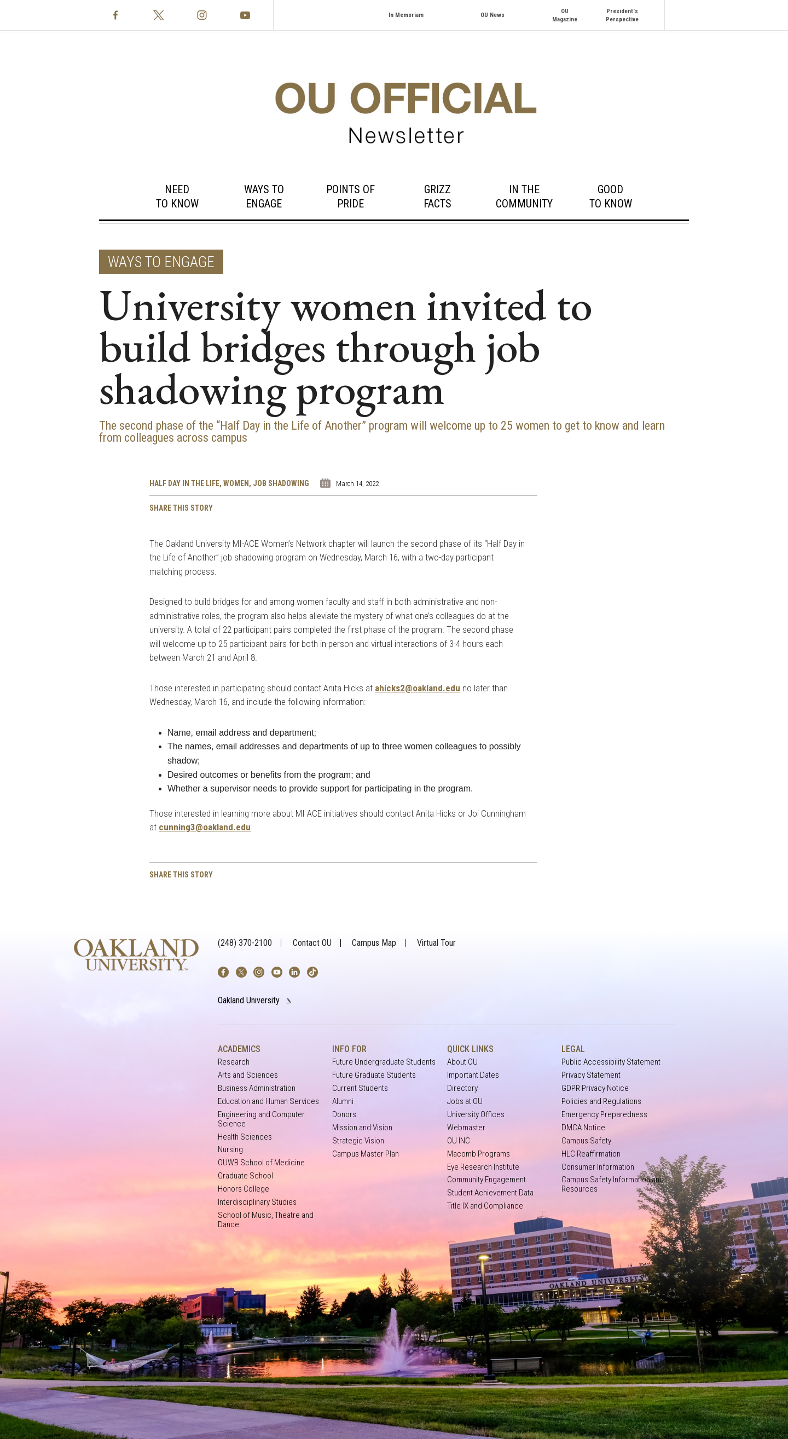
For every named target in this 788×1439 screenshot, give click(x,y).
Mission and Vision (362, 1127)
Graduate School (245, 1176)
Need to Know (177, 196)
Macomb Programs (478, 1154)
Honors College (243, 1189)
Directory (462, 1088)
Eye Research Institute (483, 1167)
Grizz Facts (437, 196)
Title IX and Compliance (485, 1206)
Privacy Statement (591, 1075)
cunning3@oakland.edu (205, 827)
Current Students (360, 1088)
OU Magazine (564, 15)
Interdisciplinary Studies (257, 1202)
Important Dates (473, 1075)
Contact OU (312, 943)
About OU (462, 1062)
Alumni (343, 1101)
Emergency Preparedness (604, 1114)
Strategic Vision (358, 1141)
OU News (492, 15)
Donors (344, 1114)
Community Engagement (486, 1179)
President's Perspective (622, 15)
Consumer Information (597, 1167)
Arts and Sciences (248, 1075)
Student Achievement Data (490, 1193)
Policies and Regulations (601, 1101)
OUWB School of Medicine (261, 1163)
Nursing (230, 1149)
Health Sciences (245, 1137)
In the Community (524, 196)
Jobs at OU (465, 1101)
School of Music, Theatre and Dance (266, 1220)
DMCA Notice (583, 1127)
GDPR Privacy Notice (595, 1088)
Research (234, 1062)
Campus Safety (586, 1141)
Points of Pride (350, 196)
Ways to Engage (264, 196)
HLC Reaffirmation (591, 1154)
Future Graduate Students (374, 1075)
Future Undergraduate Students (384, 1062)
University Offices (476, 1114)
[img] (223, 971)
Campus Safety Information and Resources (612, 1184)
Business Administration (257, 1088)
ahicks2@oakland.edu (417, 688)
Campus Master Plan (365, 1154)
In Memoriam (406, 15)
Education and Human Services (268, 1101)
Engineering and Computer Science (261, 1119)
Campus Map (374, 943)
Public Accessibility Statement (610, 1062)
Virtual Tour (436, 943)
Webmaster (466, 1127)
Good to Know (610, 196)
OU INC (458, 1141)
